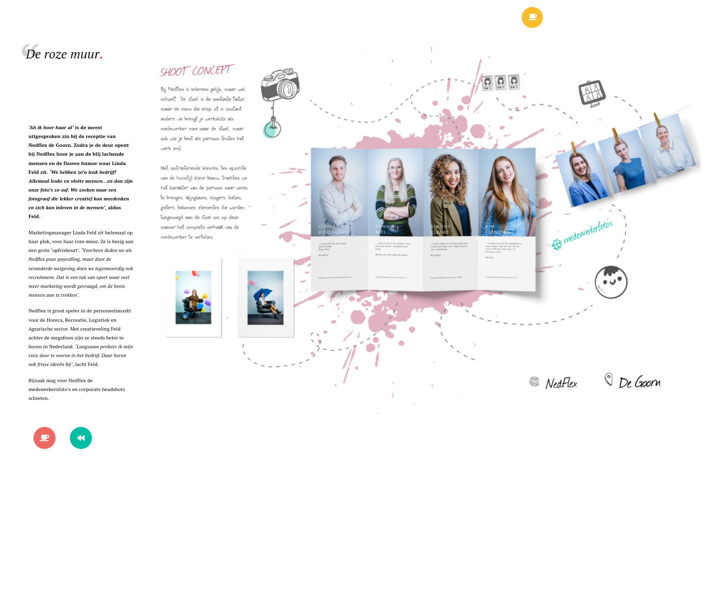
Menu (589, 19)
